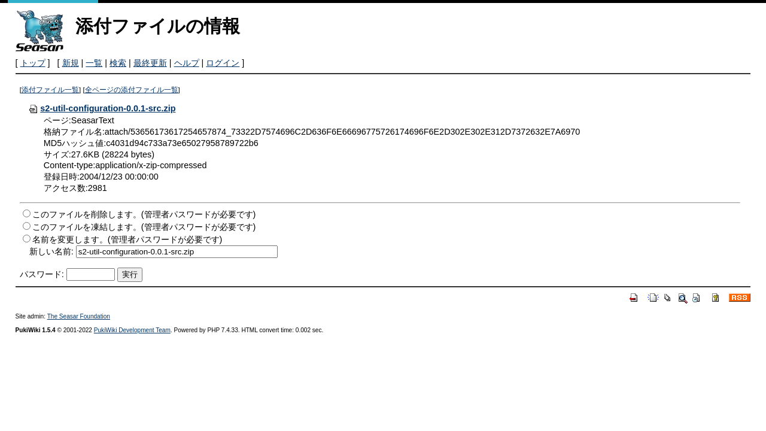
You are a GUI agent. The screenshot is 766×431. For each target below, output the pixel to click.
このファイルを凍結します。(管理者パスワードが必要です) (144, 227)
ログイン (222, 63)
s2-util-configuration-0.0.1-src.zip (101, 108)
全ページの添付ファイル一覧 (131, 89)
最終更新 (150, 63)
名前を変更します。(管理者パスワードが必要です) (127, 239)
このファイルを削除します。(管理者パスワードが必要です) (144, 214)
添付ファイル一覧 (50, 89)
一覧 (94, 63)
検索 (118, 63)
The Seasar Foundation (78, 316)
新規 (70, 63)
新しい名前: (51, 251)
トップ (32, 63)
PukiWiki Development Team (132, 330)
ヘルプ (186, 63)
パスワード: (42, 274)
